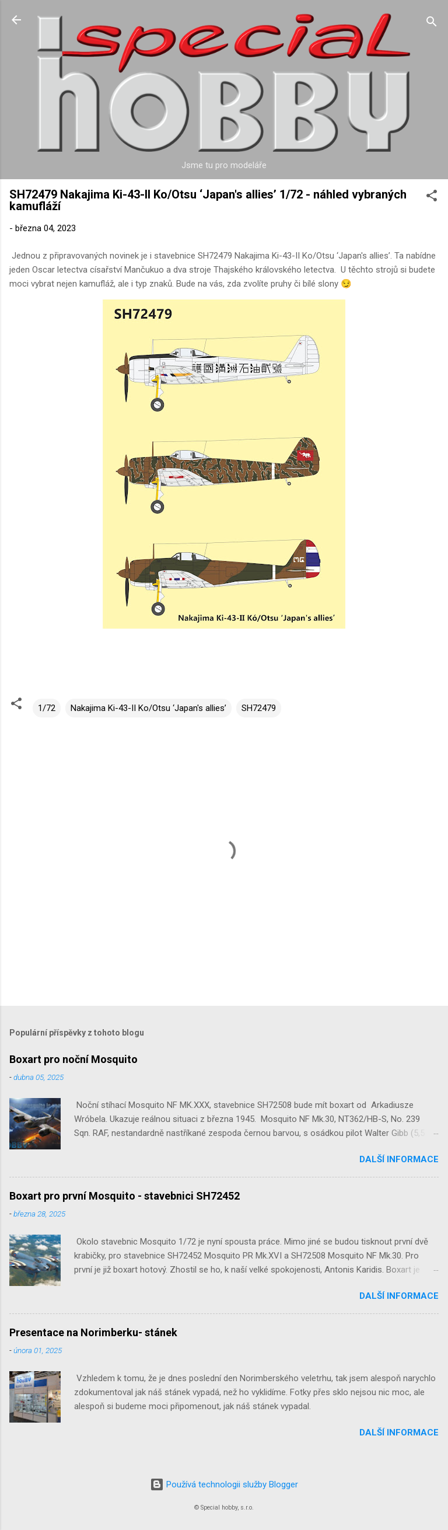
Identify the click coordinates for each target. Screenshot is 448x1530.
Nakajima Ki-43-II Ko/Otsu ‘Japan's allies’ (148, 708)
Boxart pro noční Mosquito (73, 1059)
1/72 (46, 708)
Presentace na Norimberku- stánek (93, 1332)
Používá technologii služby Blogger (224, 1484)
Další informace (399, 1159)
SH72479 (259, 708)
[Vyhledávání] (432, 23)
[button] (432, 198)
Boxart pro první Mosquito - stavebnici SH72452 (124, 1196)
